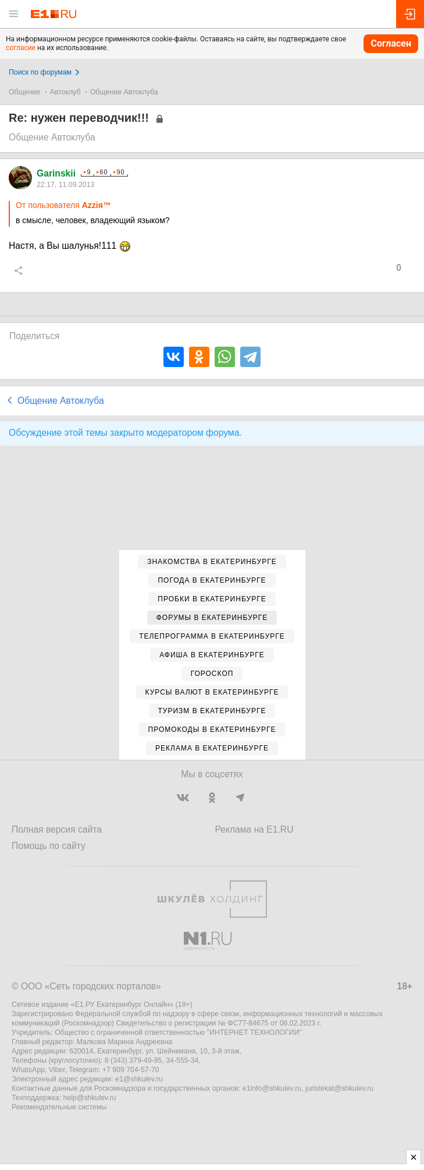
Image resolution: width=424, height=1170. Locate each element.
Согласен (390, 43)
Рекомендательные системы (59, 1107)
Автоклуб (65, 92)
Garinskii (56, 173)
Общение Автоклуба (124, 92)
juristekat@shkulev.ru (339, 1088)
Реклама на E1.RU (254, 829)
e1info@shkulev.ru (272, 1088)
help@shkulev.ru (89, 1098)
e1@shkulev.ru (139, 1079)
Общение (24, 92)
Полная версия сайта (57, 829)
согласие (20, 48)
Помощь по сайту (48, 846)
